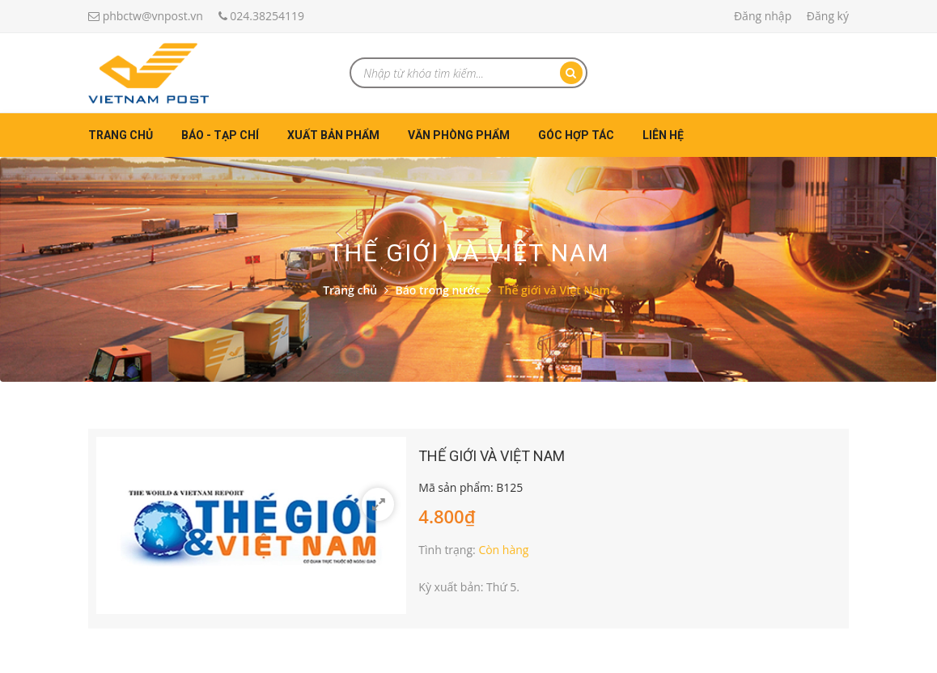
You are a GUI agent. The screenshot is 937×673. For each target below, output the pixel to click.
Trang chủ (120, 135)
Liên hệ (663, 135)
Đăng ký (828, 15)
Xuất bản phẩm (333, 135)
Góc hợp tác (576, 135)
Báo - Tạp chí (220, 135)
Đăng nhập (762, 15)
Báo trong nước (438, 290)
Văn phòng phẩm (459, 135)
